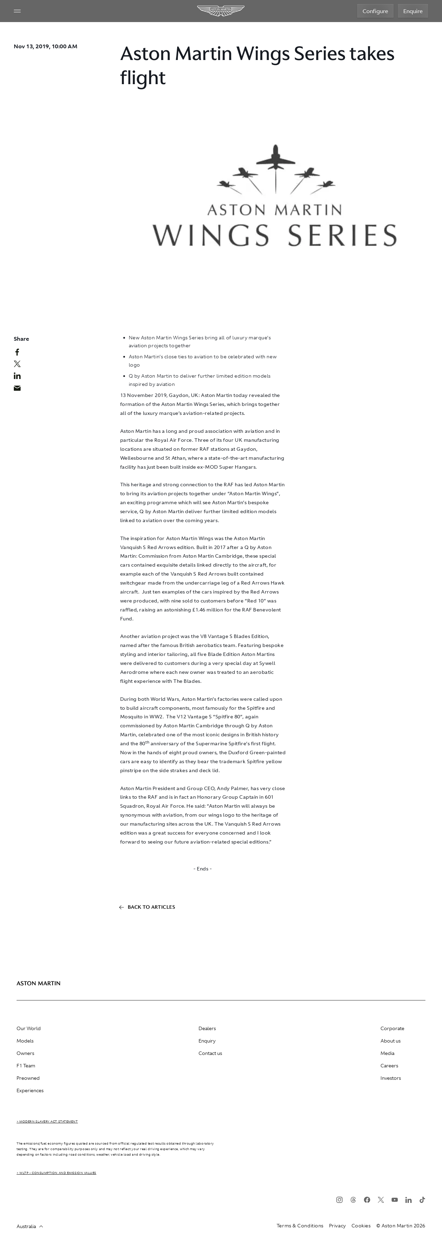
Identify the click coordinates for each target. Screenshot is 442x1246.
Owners (25, 1053)
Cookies (361, 1226)
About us (391, 1041)
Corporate (392, 1028)
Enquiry (207, 1041)
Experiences (30, 1090)
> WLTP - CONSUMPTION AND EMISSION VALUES (56, 1173)
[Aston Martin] (221, 11)
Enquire (413, 11)
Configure (375, 11)
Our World (29, 1028)
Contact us (210, 1053)
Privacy (337, 1226)
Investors (391, 1078)
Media (387, 1053)
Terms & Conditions (300, 1226)
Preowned (28, 1078)
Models (25, 1041)
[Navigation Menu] (17, 11)
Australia (30, 1226)
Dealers (207, 1028)
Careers (389, 1066)
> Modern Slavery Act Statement (47, 1121)
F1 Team (26, 1066)
